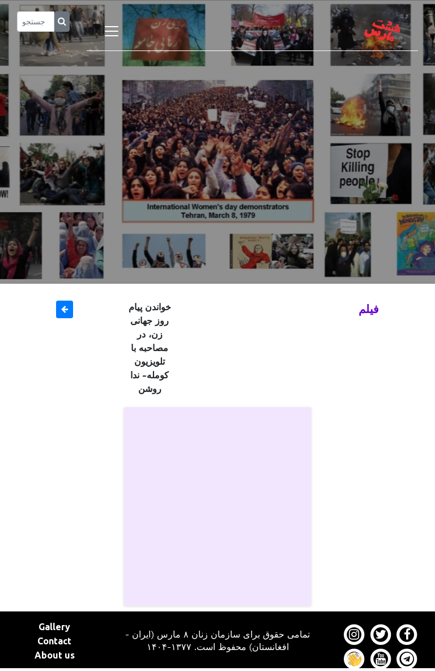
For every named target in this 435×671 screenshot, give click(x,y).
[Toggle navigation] (111, 31)
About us (55, 655)
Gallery (54, 627)
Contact (54, 641)
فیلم (369, 308)
